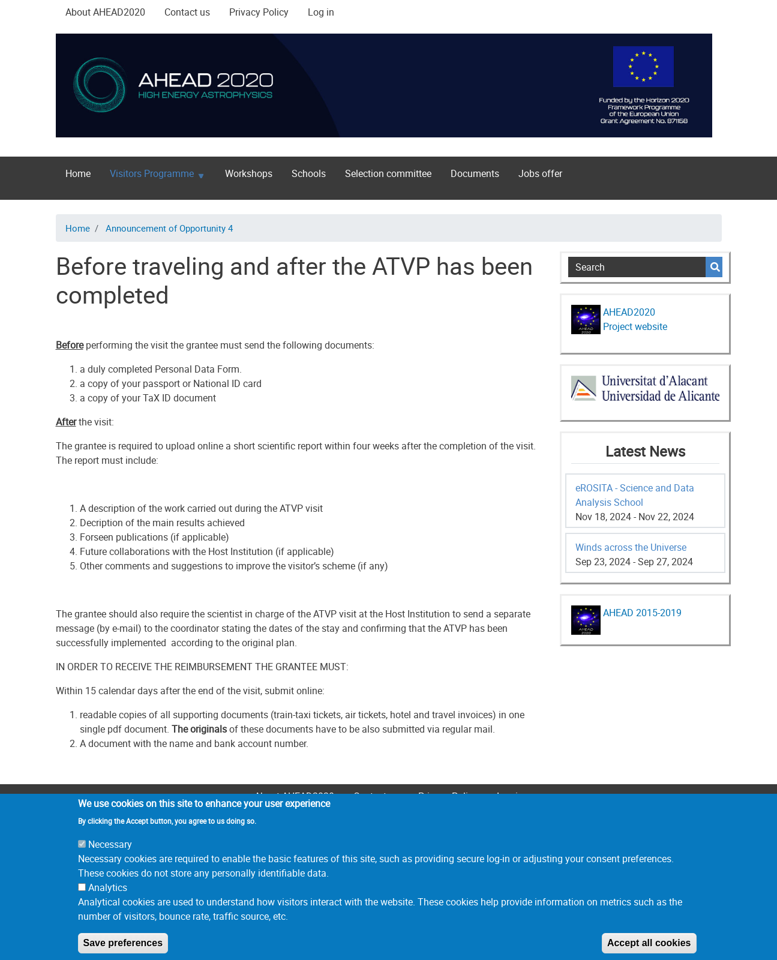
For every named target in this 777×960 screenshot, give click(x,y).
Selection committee (388, 173)
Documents (475, 173)
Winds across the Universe (630, 547)
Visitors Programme (152, 176)
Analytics (107, 902)
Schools (309, 173)
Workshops (248, 173)
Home (78, 173)
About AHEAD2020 (105, 12)
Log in (321, 12)
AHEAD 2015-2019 (641, 612)
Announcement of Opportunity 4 (169, 228)
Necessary (110, 859)
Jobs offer (540, 173)
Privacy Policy (259, 12)
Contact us (187, 12)
